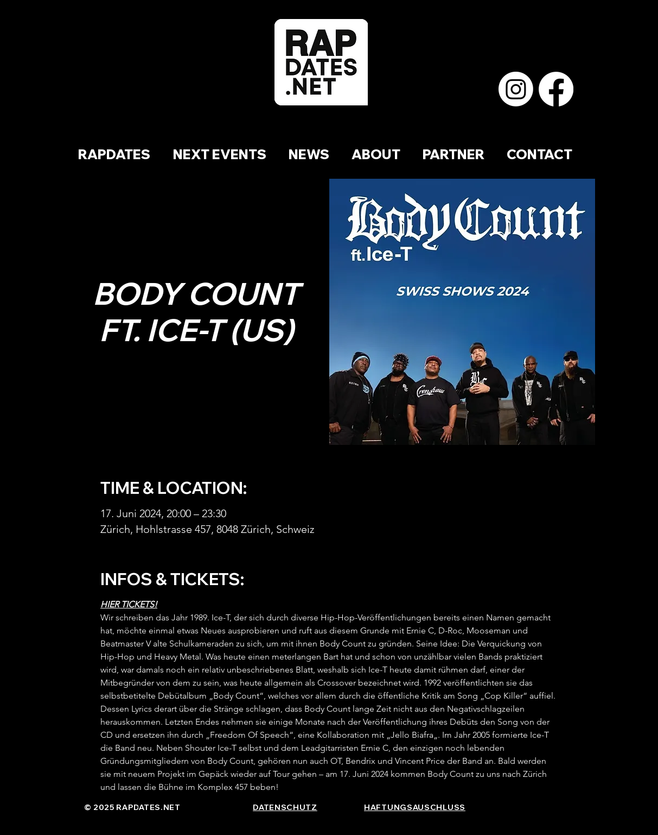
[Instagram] (516, 89)
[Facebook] (556, 89)
